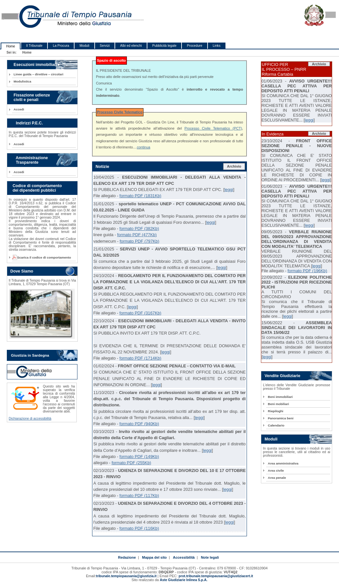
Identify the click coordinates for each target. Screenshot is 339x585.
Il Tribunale (34, 45)
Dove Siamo (21, 271)
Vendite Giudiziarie (282, 376)
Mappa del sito (154, 557)
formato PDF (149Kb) (139, 456)
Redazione (127, 557)
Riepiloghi (275, 411)
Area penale (277, 477)
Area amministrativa (283, 463)
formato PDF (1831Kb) (140, 195)
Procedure (194, 45)
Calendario (276, 425)
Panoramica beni (280, 418)
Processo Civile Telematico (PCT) (213, 128)
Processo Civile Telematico (119, 112)
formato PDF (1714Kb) (140, 358)
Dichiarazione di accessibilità (30, 418)
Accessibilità (184, 557)
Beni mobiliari (278, 404)
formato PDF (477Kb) (137, 234)
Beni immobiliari (280, 397)
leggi (228, 189)
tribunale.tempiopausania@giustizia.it (126, 576)
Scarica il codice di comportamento (42, 257)
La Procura (61, 45)
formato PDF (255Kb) (131, 462)
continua (143, 147)
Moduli (84, 45)
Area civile (276, 470)
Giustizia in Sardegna (30, 355)
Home (10, 46)
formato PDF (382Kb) (139, 228)
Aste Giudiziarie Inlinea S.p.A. (183, 580)
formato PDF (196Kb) (307, 270)
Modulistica (22, 81)
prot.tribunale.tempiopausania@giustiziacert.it (216, 576)
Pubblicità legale (164, 45)
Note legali (210, 557)
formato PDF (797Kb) (139, 241)
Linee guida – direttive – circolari (38, 74)
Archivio (234, 166)
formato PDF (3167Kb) (140, 313)
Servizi (105, 45)
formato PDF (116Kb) (139, 528)
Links (217, 45)
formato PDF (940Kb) (139, 423)
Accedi (19, 109)
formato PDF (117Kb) (139, 495)
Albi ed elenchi (131, 45)
